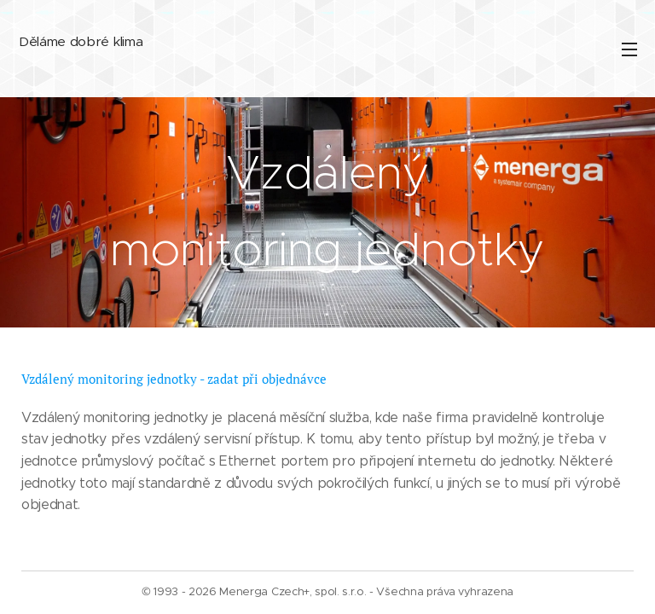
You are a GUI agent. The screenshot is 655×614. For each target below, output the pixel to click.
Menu (629, 49)
